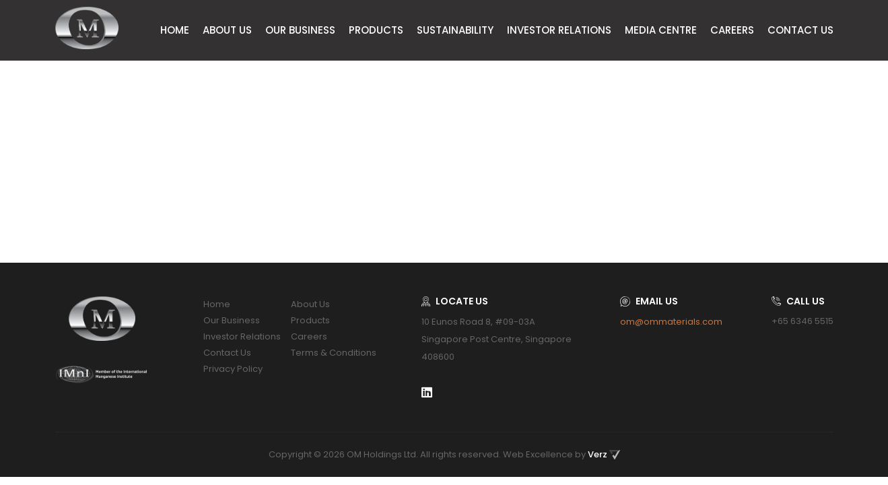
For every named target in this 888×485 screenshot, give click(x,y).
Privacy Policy (233, 368)
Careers (732, 30)
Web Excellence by (561, 454)
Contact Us (800, 30)
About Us (227, 30)
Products (376, 30)
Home (174, 30)
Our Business (300, 30)
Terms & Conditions (333, 352)
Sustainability (455, 30)
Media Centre (661, 30)
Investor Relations (559, 30)
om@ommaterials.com (671, 321)
